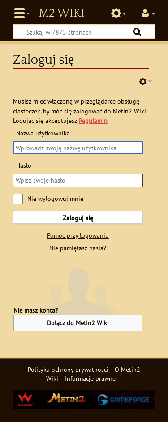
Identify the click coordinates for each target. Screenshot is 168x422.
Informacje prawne (90, 378)
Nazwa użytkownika (43, 133)
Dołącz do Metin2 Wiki (78, 322)
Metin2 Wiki (61, 13)
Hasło (23, 165)
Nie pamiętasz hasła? (77, 248)
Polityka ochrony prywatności (68, 369)
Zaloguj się (78, 217)
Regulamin (93, 120)
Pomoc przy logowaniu (78, 235)
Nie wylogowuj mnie (55, 198)
